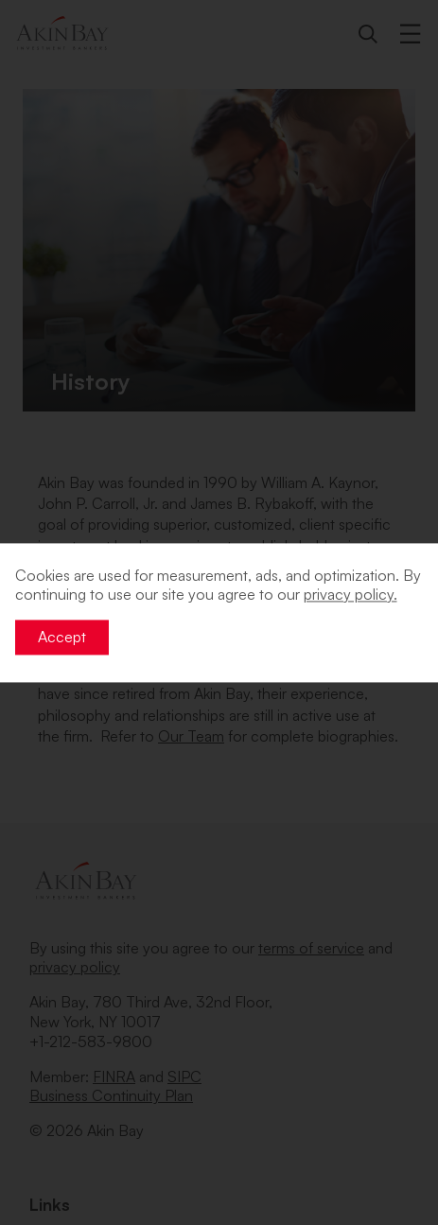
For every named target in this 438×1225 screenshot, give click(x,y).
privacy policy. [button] (350, 595)
